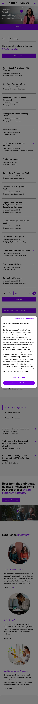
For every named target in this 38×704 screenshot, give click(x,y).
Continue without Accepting (25, 318)
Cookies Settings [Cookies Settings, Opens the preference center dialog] (19, 377)
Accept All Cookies (19, 383)
